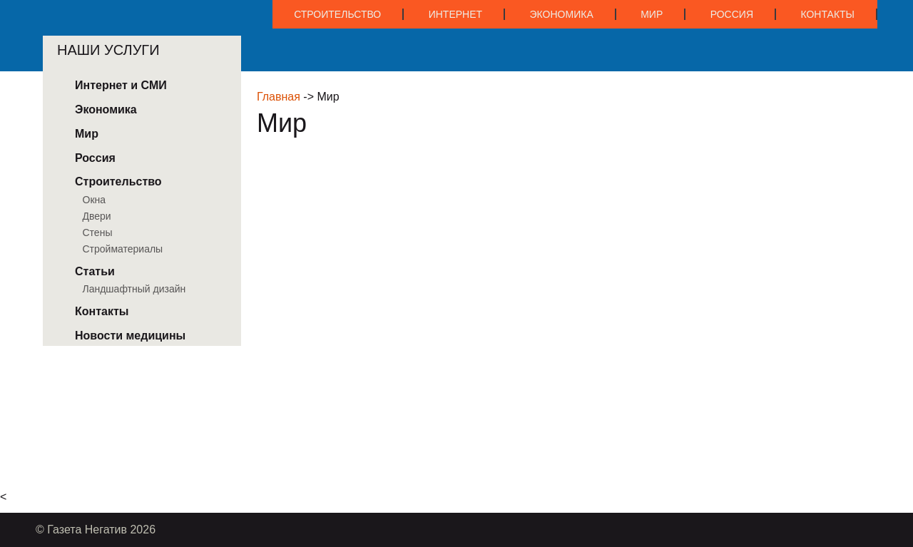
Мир (652, 14)
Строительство (337, 14)
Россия (731, 14)
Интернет (455, 14)
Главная (278, 97)
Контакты (827, 14)
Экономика (561, 14)
